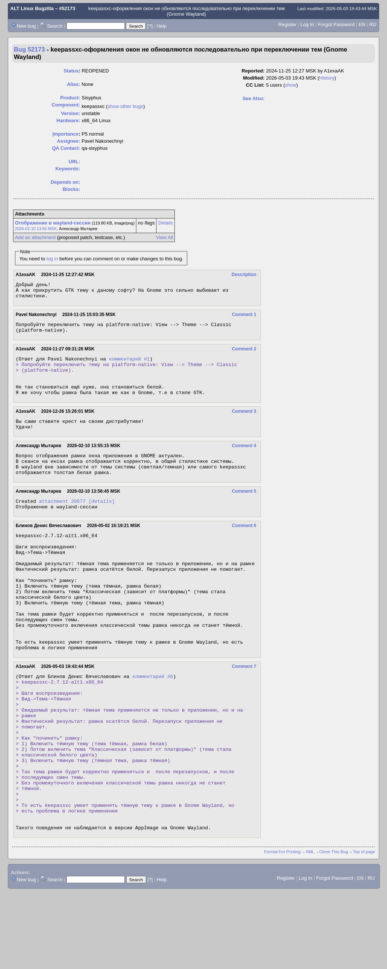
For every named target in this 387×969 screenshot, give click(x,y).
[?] (149, 26)
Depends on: (65, 182)
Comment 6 (244, 548)
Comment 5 (244, 511)
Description (244, 274)
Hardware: (68, 120)
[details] (102, 522)
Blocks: (71, 189)
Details (165, 223)
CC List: (255, 85)
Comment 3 (244, 424)
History (326, 78)
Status (71, 71)
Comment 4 (244, 461)
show (290, 85)
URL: (74, 161)
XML (310, 929)
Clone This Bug (333, 929)
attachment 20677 (62, 522)
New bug (26, 26)
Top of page (364, 929)
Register (287, 24)
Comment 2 (244, 354)
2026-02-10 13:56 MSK (36, 228)
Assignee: (68, 141)
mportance (65, 134)
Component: (66, 105)
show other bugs (125, 106)
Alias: (73, 84)
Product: (70, 97)
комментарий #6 (152, 723)
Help (162, 26)
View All (164, 237)
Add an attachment (35, 237)
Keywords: (67, 168)
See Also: (253, 98)
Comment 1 (244, 318)
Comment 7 (244, 712)
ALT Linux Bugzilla (32, 8)
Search (54, 26)
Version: (70, 113)
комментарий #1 (129, 365)
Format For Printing (282, 929)
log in (52, 258)
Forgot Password (336, 24)
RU (373, 24)
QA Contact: (66, 148)
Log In (307, 24)
